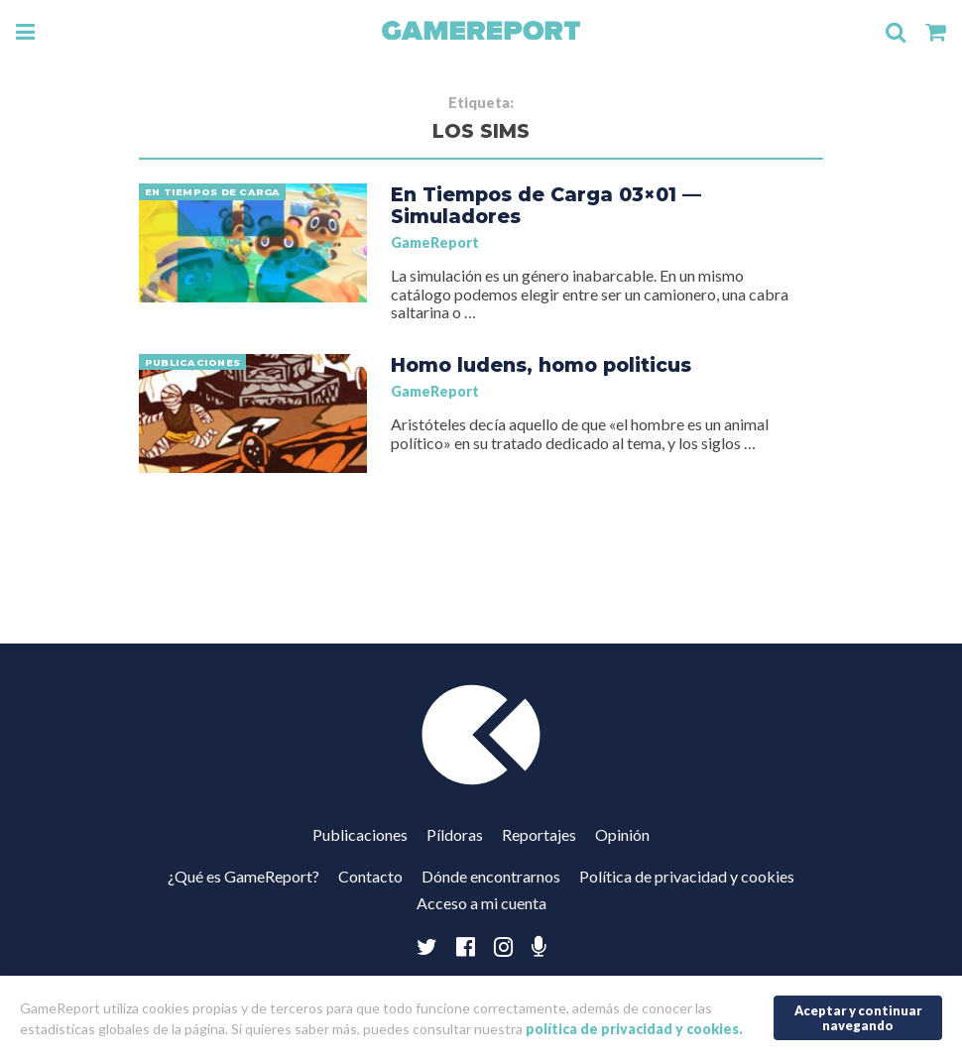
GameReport (435, 242)
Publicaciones (360, 834)
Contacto (370, 876)
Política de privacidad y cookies (686, 876)
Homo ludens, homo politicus (541, 365)
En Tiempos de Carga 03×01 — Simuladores (546, 205)
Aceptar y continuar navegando (858, 1017)
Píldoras (454, 834)
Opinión (622, 834)
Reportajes (539, 834)
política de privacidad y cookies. (634, 1028)
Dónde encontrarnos (490, 876)
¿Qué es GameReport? (243, 876)
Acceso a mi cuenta (481, 902)
